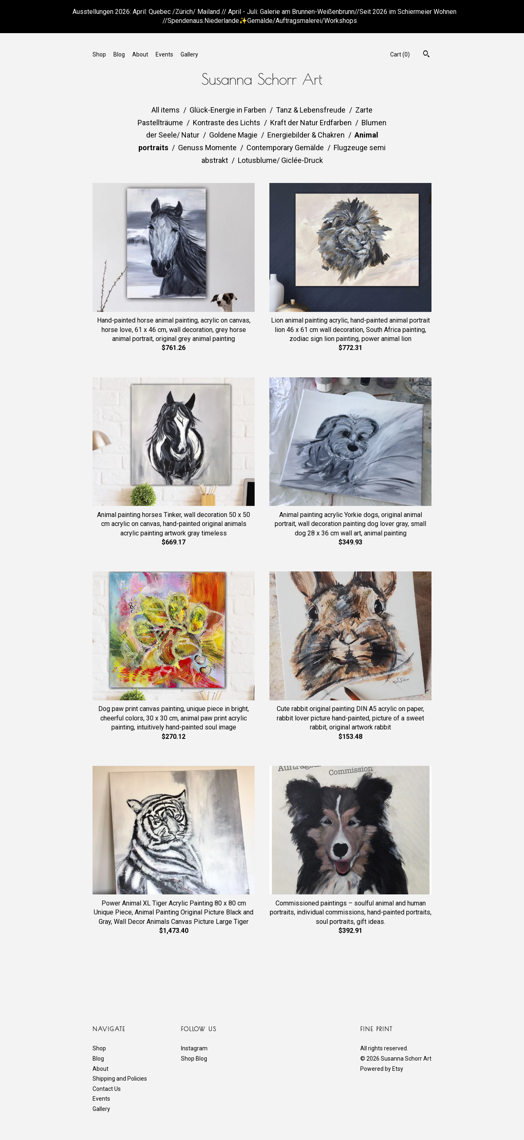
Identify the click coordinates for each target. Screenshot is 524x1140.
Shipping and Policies (120, 1078)
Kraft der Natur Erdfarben (311, 122)
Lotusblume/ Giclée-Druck (280, 160)
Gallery (189, 54)
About (140, 54)
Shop (99, 54)
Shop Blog (194, 1058)
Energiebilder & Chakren (306, 135)
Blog (119, 54)
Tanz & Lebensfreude (311, 110)
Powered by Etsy (381, 1069)
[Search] (426, 54)
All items (166, 110)
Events (164, 54)
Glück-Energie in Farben (229, 110)
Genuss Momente (208, 147)
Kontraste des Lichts (227, 122)
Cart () (400, 54)
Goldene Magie (234, 135)
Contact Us (107, 1089)
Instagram (194, 1048)
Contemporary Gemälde (285, 147)
